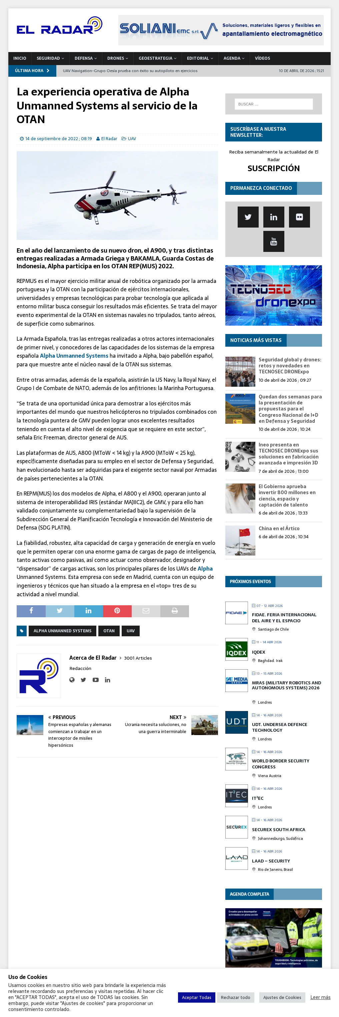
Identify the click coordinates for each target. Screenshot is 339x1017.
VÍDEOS (262, 58)
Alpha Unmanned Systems (74, 355)
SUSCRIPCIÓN (274, 168)
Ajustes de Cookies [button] (282, 997)
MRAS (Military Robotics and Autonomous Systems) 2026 (286, 685)
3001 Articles (138, 658)
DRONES (115, 58)
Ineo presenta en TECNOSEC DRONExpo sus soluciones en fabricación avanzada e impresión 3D (289, 454)
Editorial (198, 58)
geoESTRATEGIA (155, 58)
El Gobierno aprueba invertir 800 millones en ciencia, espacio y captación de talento (287, 495)
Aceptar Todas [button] (196, 997)
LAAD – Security (271, 861)
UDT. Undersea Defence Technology (279, 727)
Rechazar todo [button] (235, 997)
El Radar (109, 138)
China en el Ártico (279, 528)
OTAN (109, 631)
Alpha (205, 568)
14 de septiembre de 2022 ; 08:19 (58, 138)
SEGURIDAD (48, 58)
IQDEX (258, 652)
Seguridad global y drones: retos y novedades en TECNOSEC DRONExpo (290, 365)
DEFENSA (84, 58)
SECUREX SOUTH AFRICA (278, 829)
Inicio (19, 58)
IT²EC (257, 798)
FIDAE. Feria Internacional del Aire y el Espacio (284, 617)
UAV (132, 138)
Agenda (232, 58)
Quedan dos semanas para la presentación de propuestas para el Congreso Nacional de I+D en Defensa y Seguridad (290, 409)
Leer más (320, 997)
